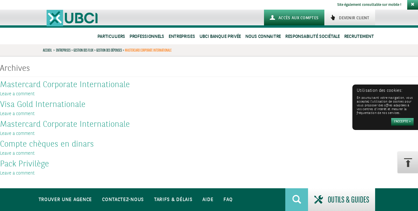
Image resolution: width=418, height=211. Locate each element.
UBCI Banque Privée (220, 36)
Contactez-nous (123, 200)
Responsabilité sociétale (312, 36)
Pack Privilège (24, 164)
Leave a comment (17, 94)
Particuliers (111, 36)
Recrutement (359, 36)
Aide (207, 200)
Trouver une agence (65, 200)
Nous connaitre (263, 36)
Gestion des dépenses (109, 50)
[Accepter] (402, 122)
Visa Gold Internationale (42, 105)
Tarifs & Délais (173, 200)
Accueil (47, 50)
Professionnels (147, 36)
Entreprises (182, 36)
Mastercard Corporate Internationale (65, 85)
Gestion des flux (83, 50)
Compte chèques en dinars (47, 144)
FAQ (227, 200)
